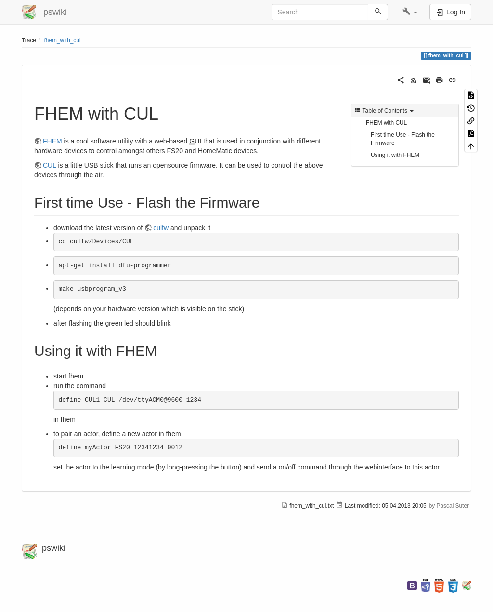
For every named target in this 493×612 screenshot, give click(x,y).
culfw (161, 228)
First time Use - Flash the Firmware (403, 138)
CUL (49, 165)
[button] (410, 12)
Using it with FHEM (395, 155)
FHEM (52, 141)
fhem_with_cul (62, 40)
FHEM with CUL (386, 122)
